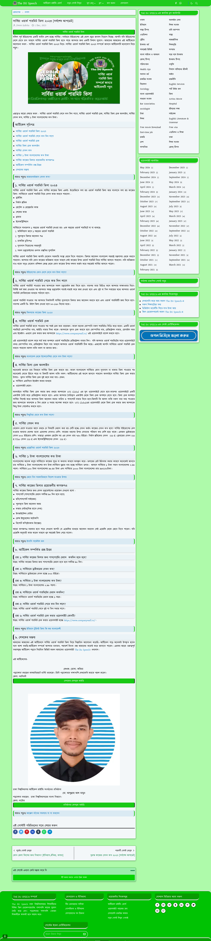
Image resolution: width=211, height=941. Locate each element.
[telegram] (169, 905)
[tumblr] (175, 905)
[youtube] (163, 905)
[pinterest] (187, 905)
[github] (163, 910)
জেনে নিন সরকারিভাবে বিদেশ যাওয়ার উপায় (47, 477)
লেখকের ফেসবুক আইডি (74, 681)
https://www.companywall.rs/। (80, 620)
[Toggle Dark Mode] (191, 3)
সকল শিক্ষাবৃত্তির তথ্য (151, 304)
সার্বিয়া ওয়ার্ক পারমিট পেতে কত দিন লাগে (35, 136)
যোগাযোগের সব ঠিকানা (74, 913)
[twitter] (193, 905)
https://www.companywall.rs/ (71, 333)
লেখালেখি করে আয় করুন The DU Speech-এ (163, 301)
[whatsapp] (180, 3)
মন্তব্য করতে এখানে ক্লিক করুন (74, 877)
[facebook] (176, 3)
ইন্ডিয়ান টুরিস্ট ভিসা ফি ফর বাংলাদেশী (44, 629)
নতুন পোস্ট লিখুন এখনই (118, 918)
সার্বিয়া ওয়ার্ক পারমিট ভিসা (74, 32)
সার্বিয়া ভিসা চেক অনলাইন (28, 146)
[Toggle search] (196, 3)
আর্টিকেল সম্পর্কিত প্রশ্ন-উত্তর (29, 165)
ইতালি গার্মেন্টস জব (35, 541)
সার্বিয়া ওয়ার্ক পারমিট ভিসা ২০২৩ (31, 131)
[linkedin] (181, 905)
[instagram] (157, 910)
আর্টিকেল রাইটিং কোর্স (117, 904)
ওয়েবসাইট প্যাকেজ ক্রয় (117, 908)
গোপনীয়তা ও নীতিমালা (74, 908)
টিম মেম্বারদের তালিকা (74, 904)
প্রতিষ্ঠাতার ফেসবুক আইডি (74, 805)
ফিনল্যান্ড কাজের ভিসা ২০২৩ (40, 312)
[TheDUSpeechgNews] (168, 335)
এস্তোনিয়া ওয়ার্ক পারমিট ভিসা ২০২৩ (43, 448)
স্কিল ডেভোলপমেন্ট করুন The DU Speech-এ (162, 312)
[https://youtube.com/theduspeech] (185, 3)
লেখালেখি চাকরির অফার (118, 913)
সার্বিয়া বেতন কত (24, 150)
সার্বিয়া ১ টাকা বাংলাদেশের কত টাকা (33, 155)
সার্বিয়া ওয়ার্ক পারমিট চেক (28, 141)
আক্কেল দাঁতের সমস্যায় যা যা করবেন (43, 813)
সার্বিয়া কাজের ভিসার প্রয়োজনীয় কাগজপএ (35, 160)
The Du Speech (82, 650)
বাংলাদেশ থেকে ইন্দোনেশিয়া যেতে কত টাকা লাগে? (49, 356)
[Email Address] (62, 934)
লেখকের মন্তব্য (23, 170)
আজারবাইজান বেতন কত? (38, 177)
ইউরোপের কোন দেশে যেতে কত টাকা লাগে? (46, 272)
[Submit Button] (84, 934)
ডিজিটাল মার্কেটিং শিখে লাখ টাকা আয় (159, 308)
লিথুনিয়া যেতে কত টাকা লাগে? (40, 415)
